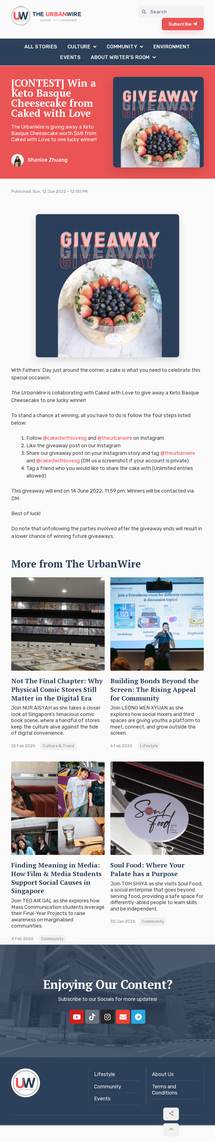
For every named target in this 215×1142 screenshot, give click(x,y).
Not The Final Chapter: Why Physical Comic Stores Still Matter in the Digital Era (56, 693)
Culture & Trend (58, 754)
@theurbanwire (114, 438)
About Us (163, 1091)
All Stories (40, 47)
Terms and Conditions (164, 1106)
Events (70, 57)
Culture (82, 46)
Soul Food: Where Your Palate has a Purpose (154, 877)
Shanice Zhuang (39, 160)
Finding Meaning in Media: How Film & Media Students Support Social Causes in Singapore (57, 890)
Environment (171, 47)
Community (125, 46)
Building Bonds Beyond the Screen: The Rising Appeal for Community (154, 689)
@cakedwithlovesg (65, 438)
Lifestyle (149, 745)
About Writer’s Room (123, 57)
